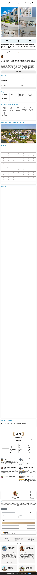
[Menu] (35, 2)
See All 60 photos (27, 31)
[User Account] (32, 2)
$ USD (28, 2)
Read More (2, 464)
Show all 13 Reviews (5, 484)
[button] (35, 539)
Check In (3, 515)
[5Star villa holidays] (2, 2)
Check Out (20, 515)
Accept (30, 573)
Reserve (18, 523)
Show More (18, 71)
